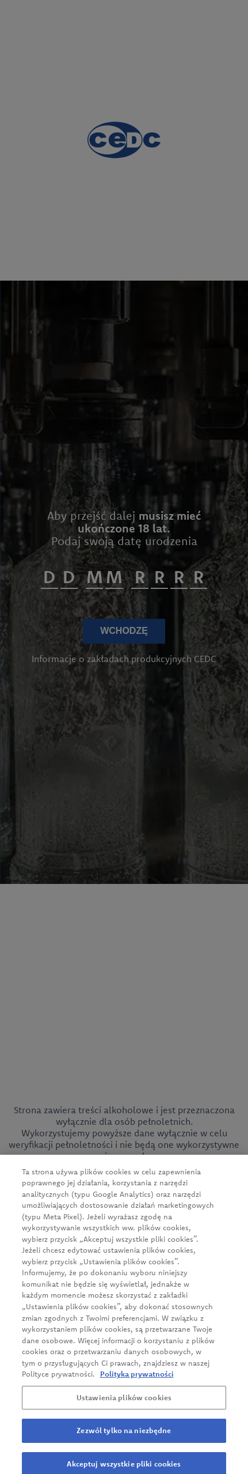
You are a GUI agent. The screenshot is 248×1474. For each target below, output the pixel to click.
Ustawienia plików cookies (124, 1409)
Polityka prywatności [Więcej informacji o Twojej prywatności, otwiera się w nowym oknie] (137, 1385)
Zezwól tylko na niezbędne (124, 1442)
